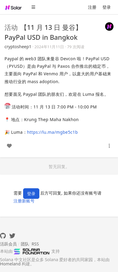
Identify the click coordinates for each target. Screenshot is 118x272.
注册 (92, 7)
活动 (11, 27)
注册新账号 (24, 201)
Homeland (10, 264)
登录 (106, 7)
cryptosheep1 (18, 46)
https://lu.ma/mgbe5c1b (52, 132)
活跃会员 (8, 244)
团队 (25, 244)
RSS (35, 244)
